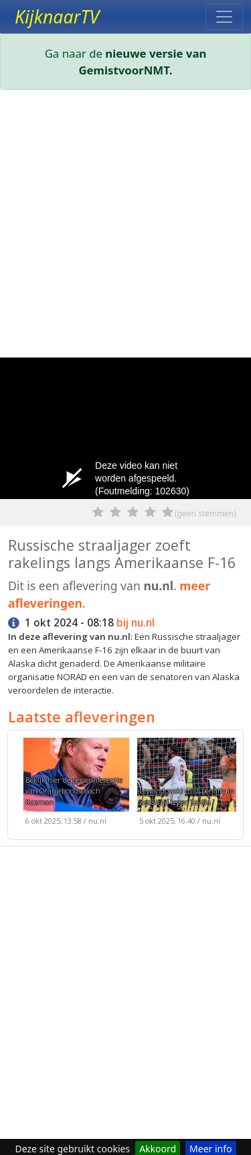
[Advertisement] (125, 226)
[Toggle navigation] (224, 16)
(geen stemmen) (205, 513)
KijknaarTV (57, 17)
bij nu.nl (135, 623)
